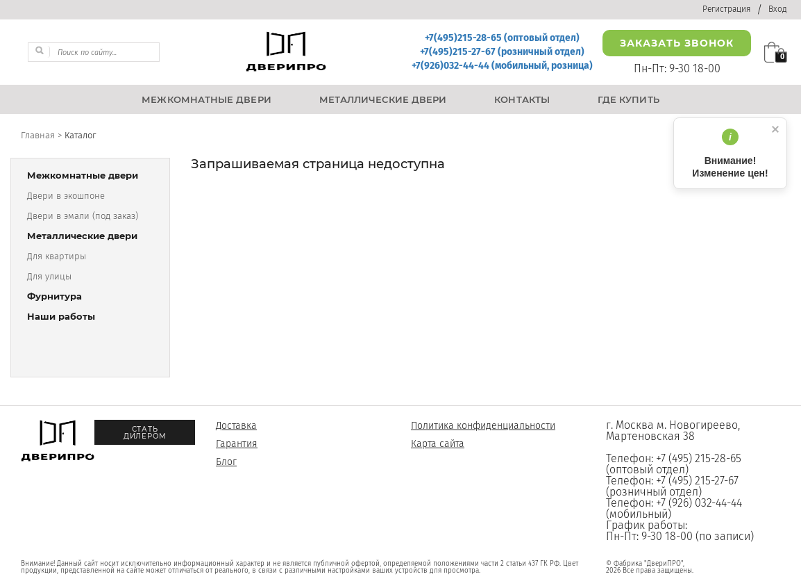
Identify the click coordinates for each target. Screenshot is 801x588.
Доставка (236, 426)
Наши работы (61, 316)
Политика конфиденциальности (483, 426)
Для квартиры (56, 256)
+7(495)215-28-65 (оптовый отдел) (502, 38)
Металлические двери (82, 235)
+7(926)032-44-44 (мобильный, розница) (502, 66)
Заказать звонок (677, 43)
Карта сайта (437, 444)
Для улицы (49, 276)
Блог (226, 462)
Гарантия (237, 444)
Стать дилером (145, 433)
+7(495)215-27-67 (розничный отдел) (502, 52)
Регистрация (726, 9)
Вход (777, 9)
